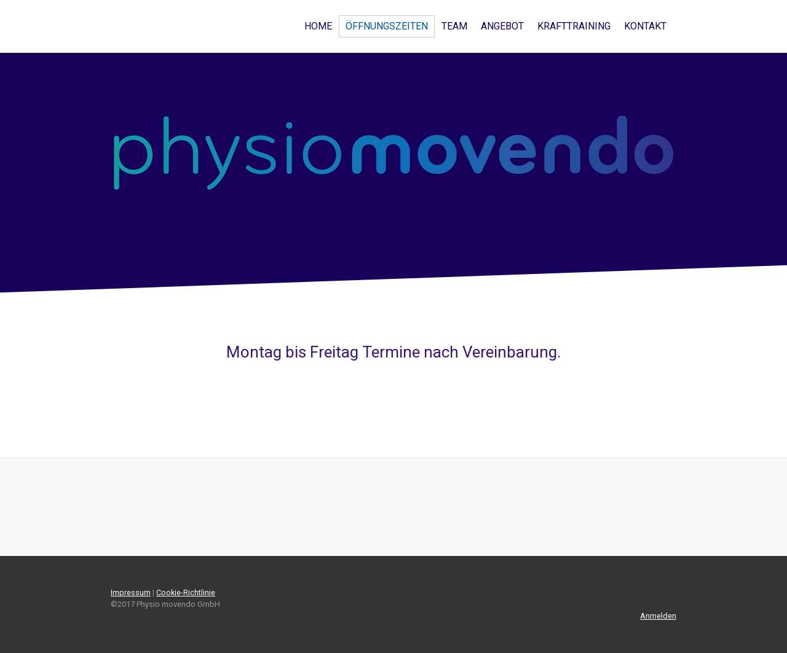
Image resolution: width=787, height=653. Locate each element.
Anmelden (658, 615)
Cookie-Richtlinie (185, 592)
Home (318, 26)
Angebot (502, 26)
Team (454, 26)
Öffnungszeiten (387, 26)
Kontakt (645, 26)
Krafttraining (574, 26)
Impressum (131, 592)
